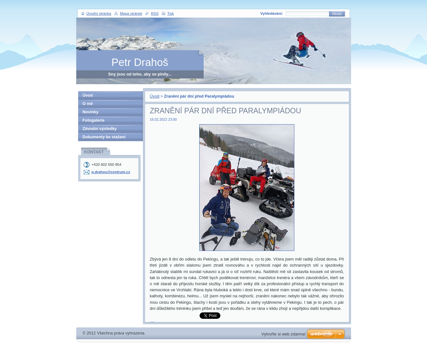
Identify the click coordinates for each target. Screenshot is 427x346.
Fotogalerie (94, 120)
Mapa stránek (131, 13)
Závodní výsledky (100, 128)
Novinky (91, 111)
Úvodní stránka (98, 13)
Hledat (337, 14)
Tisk (170, 13)
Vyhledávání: (271, 13)
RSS (155, 13)
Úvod (155, 96)
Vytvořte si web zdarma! (283, 334)
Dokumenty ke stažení (104, 136)
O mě (88, 103)
